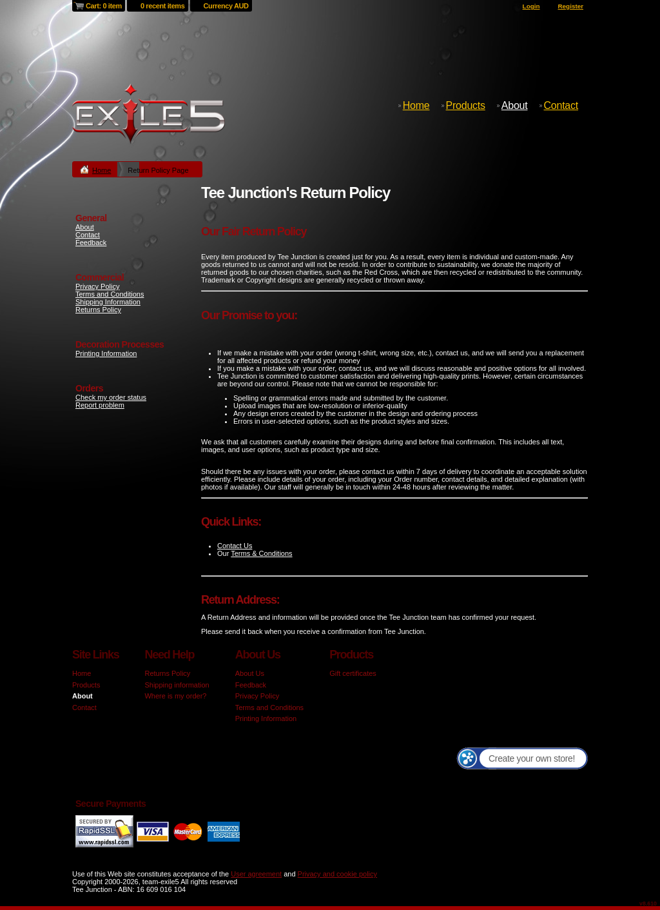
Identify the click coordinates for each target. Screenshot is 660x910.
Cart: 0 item (104, 6)
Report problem (99, 405)
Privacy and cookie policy (338, 874)
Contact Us (234, 545)
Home (416, 105)
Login (531, 6)
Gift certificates (352, 673)
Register (570, 6)
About (514, 105)
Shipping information (176, 685)
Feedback (90, 242)
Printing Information (106, 353)
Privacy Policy (97, 286)
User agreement (256, 874)
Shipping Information (108, 302)
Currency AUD (226, 6)
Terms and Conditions (109, 294)
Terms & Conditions (261, 553)
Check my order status (110, 397)
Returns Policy (98, 309)
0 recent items (163, 6)
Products (465, 105)
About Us (249, 673)
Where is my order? (175, 696)
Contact (561, 105)
